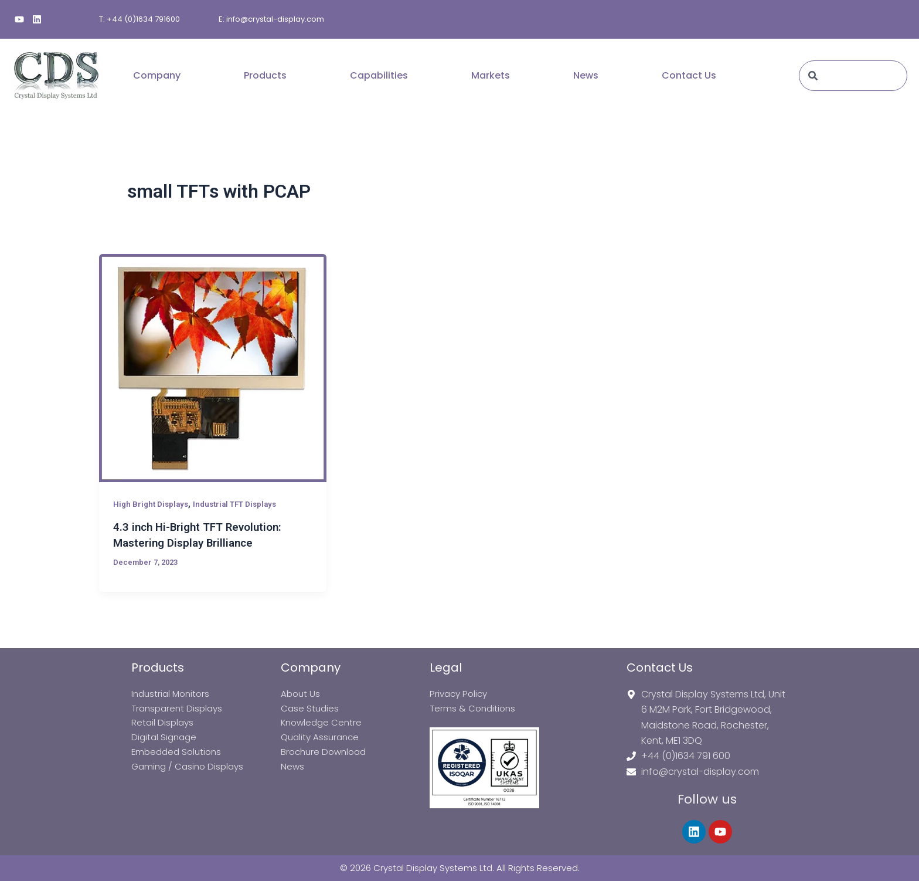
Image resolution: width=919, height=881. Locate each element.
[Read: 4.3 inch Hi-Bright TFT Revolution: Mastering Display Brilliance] (213, 368)
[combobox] (853, 75)
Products (265, 75)
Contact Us (689, 75)
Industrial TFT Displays (241, 504)
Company (157, 75)
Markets (490, 75)
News (585, 75)
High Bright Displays (152, 504)
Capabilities (379, 75)
